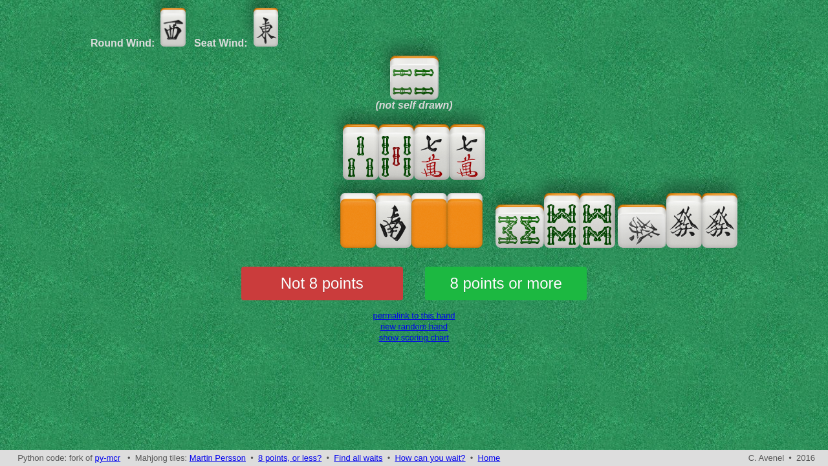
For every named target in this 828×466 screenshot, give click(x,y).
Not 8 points (322, 283)
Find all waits (358, 458)
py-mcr (107, 458)
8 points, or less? (289, 458)
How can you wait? (430, 458)
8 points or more (506, 283)
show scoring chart (414, 337)
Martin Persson (218, 458)
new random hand (414, 326)
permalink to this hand (414, 315)
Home (489, 458)
